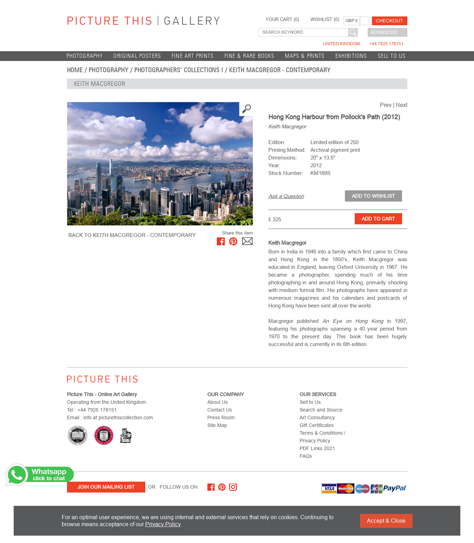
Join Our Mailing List (106, 487)
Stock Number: (285, 173)
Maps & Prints (305, 56)
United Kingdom (363, 44)
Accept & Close (386, 521)
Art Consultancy (317, 417)
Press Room (221, 417)
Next (401, 105)
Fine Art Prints (193, 56)
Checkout (389, 20)
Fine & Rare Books (250, 56)
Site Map (217, 425)
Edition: (276, 142)
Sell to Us (392, 56)
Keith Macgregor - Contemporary (280, 70)
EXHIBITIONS (351, 56)
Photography (85, 56)
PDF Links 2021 (317, 448)
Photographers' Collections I (178, 70)
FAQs (306, 456)
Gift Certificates (317, 425)
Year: (274, 165)
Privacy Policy (162, 524)
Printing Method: (287, 150)
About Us (217, 402)
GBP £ (352, 20)
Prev (386, 105)
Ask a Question (286, 196)
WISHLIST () (325, 19)
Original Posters (137, 56)
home (75, 70)
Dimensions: (282, 158)
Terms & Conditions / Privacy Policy (323, 436)
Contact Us (219, 410)
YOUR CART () (282, 19)
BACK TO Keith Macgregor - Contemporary (132, 235)
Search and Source (321, 410)
